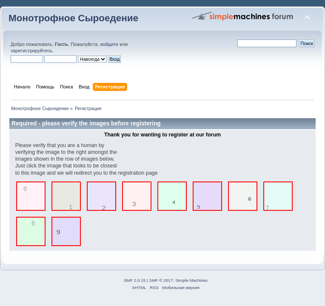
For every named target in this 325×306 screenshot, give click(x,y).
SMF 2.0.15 (135, 280)
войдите (109, 44)
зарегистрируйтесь (31, 50)
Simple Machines (191, 280)
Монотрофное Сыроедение (73, 18)
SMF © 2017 (161, 280)
